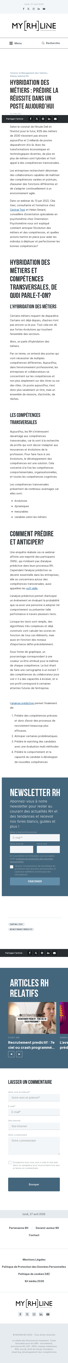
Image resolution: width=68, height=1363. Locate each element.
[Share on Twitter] (37, 119)
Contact (34, 1235)
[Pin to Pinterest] (43, 119)
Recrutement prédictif (21, 929)
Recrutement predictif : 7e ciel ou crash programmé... (31, 1045)
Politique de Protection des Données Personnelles (34, 1266)
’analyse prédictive (22, 703)
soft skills (32, 588)
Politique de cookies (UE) (34, 1273)
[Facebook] (23, 8)
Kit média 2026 (34, 1281)
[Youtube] (44, 8)
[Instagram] (34, 8)
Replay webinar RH (19, 76)
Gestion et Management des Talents (28, 73)
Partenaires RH (18, 1227)
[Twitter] (28, 8)
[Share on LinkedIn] (49, 119)
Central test (16, 924)
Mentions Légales (34, 1259)
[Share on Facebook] (30, 119)
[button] (11, 1054)
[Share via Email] (55, 119)
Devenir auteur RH (47, 1227)
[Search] (50, 43)
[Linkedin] (39, 8)
